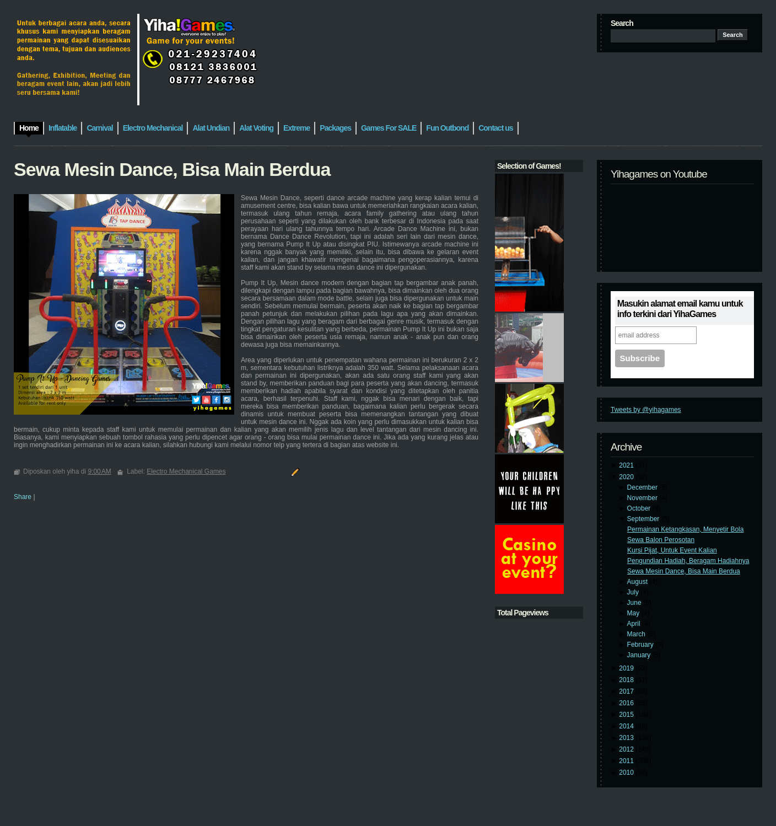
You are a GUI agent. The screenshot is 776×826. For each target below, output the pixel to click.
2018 (627, 680)
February (641, 644)
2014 (627, 726)
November (643, 498)
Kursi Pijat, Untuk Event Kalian (672, 550)
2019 (627, 668)
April (634, 623)
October (640, 508)
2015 (627, 714)
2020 (627, 477)
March (637, 634)
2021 (627, 465)
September (644, 519)
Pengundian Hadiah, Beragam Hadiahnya (688, 561)
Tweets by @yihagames (646, 410)
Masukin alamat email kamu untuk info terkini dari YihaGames (680, 309)
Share (22, 497)
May (634, 613)
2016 (627, 703)
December (643, 487)
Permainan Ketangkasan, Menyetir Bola (685, 529)
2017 (627, 691)
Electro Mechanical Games (186, 471)
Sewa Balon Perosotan (660, 540)
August (638, 582)
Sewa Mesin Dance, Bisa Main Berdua (683, 571)
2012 (627, 749)
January (640, 655)
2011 (627, 761)
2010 (627, 772)
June (635, 603)
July (634, 592)
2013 (627, 738)
